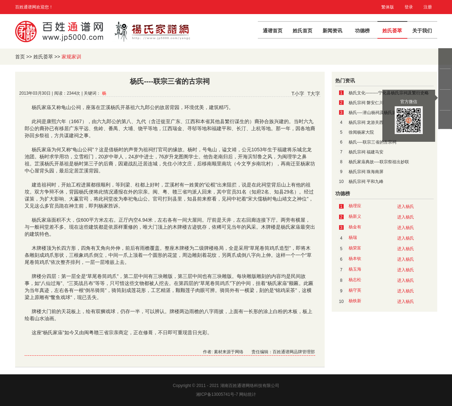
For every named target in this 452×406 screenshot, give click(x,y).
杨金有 (355, 226)
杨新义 (355, 216)
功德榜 (362, 30)
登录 (409, 7)
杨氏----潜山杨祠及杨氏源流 (375, 112)
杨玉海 (355, 269)
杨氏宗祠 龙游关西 (366, 122)
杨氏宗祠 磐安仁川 (366, 102)
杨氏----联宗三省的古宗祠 (372, 142)
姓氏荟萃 (392, 30)
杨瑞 (353, 237)
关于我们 (422, 30)
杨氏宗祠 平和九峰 (366, 181)
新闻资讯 (332, 30)
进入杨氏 (405, 206)
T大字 (313, 93)
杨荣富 (355, 248)
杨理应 (355, 205)
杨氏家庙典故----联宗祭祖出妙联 (379, 161)
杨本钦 (355, 258)
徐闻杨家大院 (361, 132)
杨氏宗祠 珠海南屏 (366, 171)
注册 (428, 7)
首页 (20, 56)
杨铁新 (355, 300)
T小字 (297, 93)
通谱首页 (272, 30)
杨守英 (355, 290)
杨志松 (355, 279)
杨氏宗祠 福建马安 (366, 152)
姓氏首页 (302, 30)
